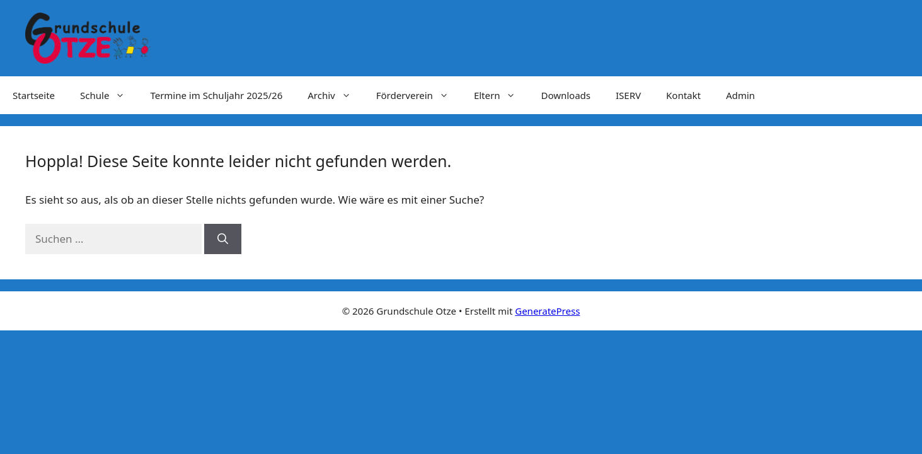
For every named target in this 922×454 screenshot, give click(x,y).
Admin (740, 95)
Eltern (501, 95)
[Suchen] (222, 239)
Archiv (335, 95)
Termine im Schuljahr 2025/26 (216, 95)
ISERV (628, 95)
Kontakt (683, 95)
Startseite (34, 95)
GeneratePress (547, 311)
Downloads (566, 95)
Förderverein (418, 95)
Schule (108, 95)
